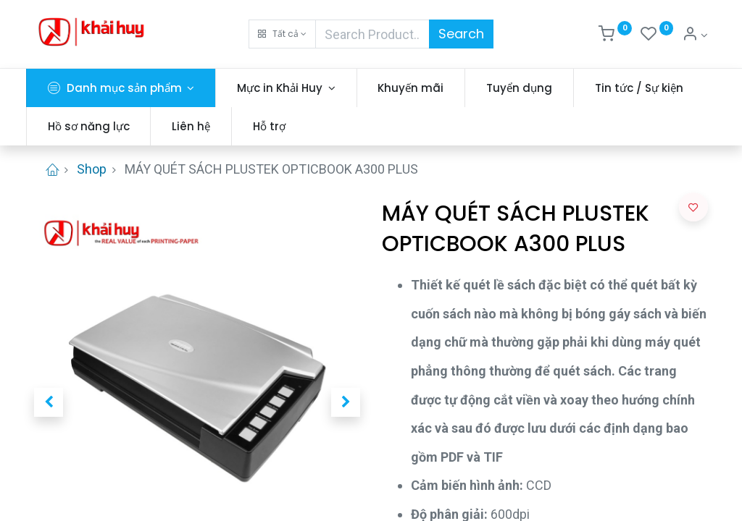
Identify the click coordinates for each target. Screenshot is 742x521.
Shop (92, 169)
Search (461, 34)
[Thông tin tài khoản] (695, 35)
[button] (282, 34)
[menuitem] (419, 88)
